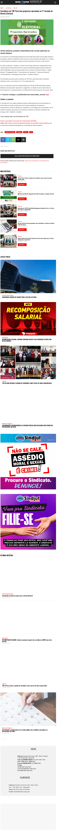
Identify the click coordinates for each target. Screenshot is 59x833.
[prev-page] (1, 250)
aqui (47, 95)
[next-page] (4, 250)
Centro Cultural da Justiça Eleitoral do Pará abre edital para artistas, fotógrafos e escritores (36, 239)
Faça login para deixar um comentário (27, 156)
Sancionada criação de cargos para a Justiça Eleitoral (19, 297)
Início (2, 8)
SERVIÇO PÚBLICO (7, 423)
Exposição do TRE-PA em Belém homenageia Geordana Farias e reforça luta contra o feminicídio (36, 208)
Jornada (19, 132)
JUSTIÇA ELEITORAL (7, 295)
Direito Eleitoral (10, 132)
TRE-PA (15, 8)
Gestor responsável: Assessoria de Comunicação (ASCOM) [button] (18, 121)
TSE (31, 132)
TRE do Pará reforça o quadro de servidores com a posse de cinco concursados (35, 178)
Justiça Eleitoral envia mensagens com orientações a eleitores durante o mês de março (36, 224)
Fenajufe (5, 337)
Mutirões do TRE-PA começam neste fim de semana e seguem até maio (36, 194)
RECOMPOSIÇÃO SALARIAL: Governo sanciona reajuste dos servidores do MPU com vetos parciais (26, 340)
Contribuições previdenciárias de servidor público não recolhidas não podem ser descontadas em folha (27, 426)
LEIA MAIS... (22, 184)
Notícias (8, 8)
